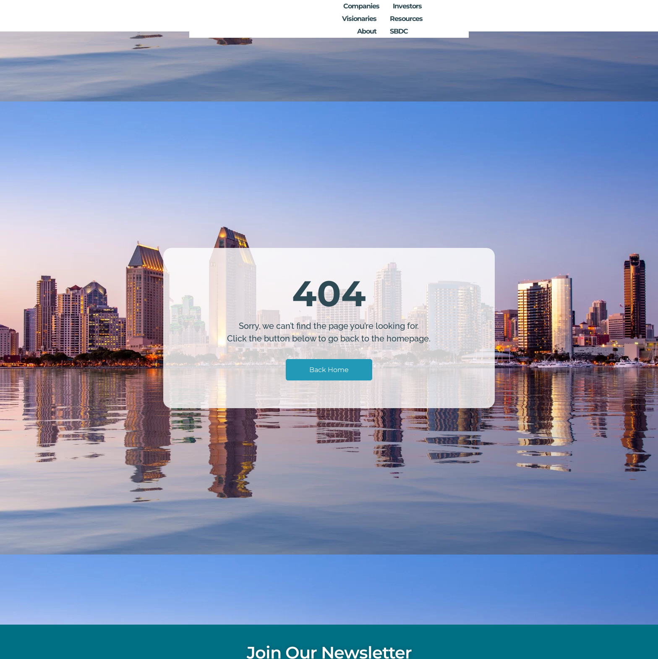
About (520, 16)
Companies (343, 16)
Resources (481, 16)
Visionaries (434, 16)
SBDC (552, 16)
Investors (388, 16)
